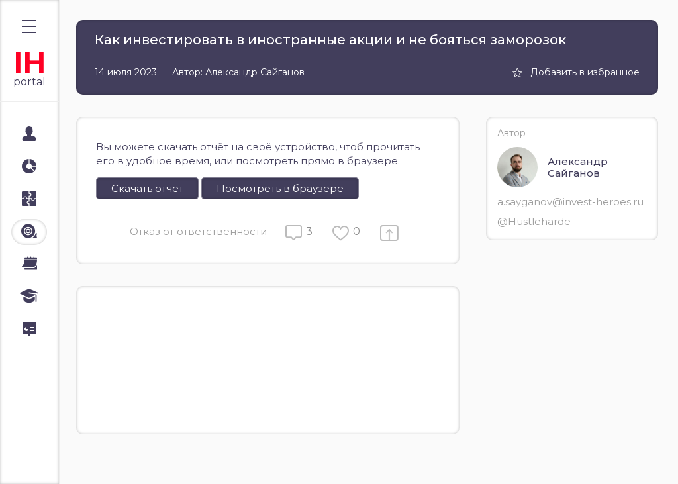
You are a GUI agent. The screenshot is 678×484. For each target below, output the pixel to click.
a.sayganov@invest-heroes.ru (570, 201)
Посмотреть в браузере (280, 188)
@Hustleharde (534, 221)
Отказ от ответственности (198, 231)
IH (29, 62)
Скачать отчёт (147, 188)
